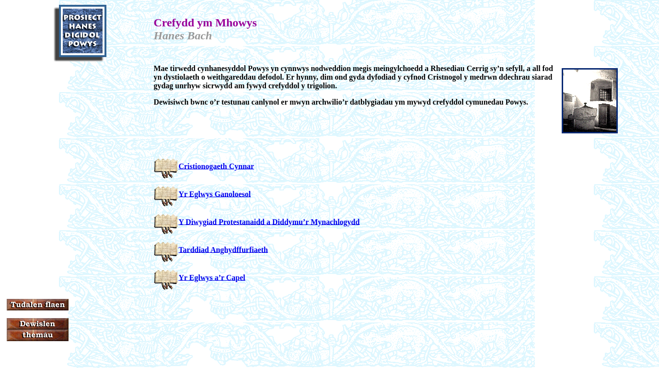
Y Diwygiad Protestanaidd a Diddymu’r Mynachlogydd (268, 221)
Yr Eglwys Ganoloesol (214, 194)
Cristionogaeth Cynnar (216, 166)
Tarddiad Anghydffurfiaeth (223, 249)
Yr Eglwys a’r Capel (211, 277)
